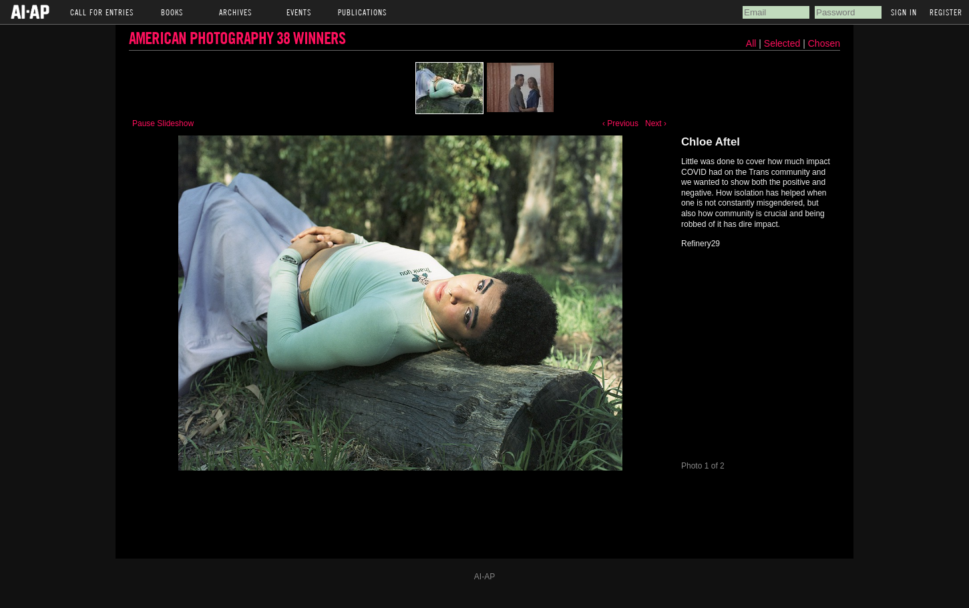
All (751, 43)
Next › (655, 123)
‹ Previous (620, 123)
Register (946, 12)
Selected (783, 43)
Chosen (824, 43)
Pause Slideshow (163, 123)
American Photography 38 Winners (237, 37)
